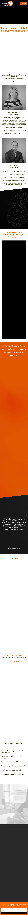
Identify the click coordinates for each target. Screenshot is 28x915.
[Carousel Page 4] (14, 548)
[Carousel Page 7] (19, 548)
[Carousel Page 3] (12, 548)
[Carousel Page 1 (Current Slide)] (8, 548)
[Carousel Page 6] (17, 548)
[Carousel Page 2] (10, 548)
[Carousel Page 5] (15, 548)
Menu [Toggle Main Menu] (23, 3)
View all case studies (14, 662)
